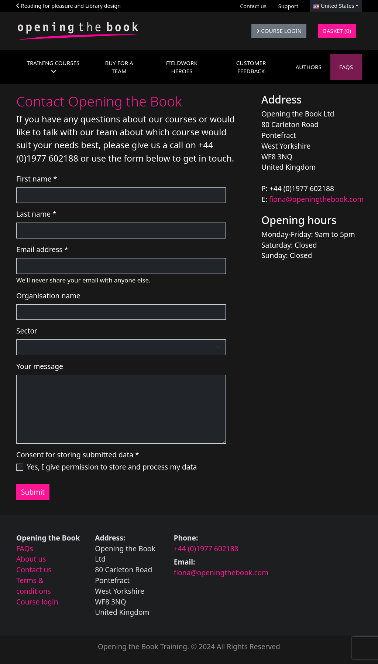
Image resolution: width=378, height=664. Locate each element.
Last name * (36, 214)
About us (31, 559)
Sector (26, 331)
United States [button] (333, 5)
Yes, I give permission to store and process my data (112, 467)
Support (288, 6)
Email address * (42, 249)
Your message (39, 366)
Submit (33, 492)
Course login (37, 602)
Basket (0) (337, 30)
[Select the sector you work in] (121, 347)
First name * (36, 179)
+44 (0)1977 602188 (206, 548)
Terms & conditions (33, 585)
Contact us (253, 6)
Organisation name (48, 296)
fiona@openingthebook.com (316, 199)
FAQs (24, 548)
